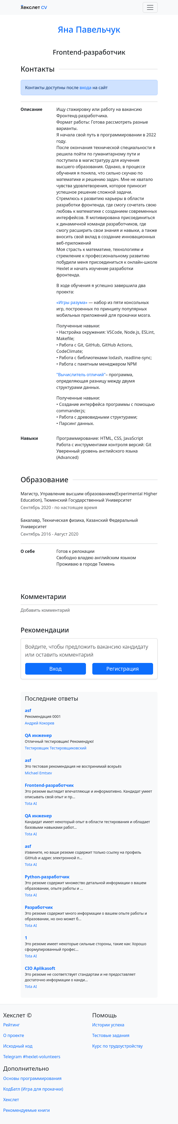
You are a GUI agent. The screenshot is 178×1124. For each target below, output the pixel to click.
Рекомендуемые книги (26, 1110)
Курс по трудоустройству (117, 1046)
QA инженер (38, 735)
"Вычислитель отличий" (81, 374)
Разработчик (39, 907)
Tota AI (31, 803)
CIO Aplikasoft (40, 968)
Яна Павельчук (89, 29)
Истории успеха (108, 1025)
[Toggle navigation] (150, 7)
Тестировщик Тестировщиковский (55, 747)
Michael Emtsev (38, 772)
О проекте (13, 1035)
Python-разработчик (47, 877)
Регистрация (122, 668)
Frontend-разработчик (49, 785)
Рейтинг (11, 1025)
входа (86, 87)
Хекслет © (17, 1015)
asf (28, 710)
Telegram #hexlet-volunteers (31, 1057)
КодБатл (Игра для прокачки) (33, 1089)
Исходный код (17, 1046)
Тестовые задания (110, 1035)
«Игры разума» (72, 302)
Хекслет (11, 1100)
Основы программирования (32, 1078)
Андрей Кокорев (39, 723)
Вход (55, 668)
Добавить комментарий (45, 610)
